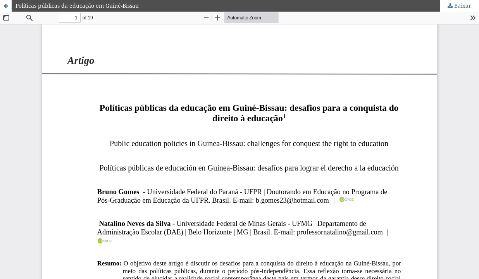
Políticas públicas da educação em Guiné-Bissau (77, 5)
